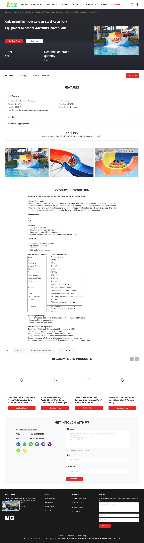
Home (7, 12)
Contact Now (75, 479)
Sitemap (60, 536)
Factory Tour (49, 502)
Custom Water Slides (78, 503)
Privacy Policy (82, 536)
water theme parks (65, 350)
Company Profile (50, 498)
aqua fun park (19, 350)
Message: (70, 429)
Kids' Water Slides (77, 507)
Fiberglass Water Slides (79, 498)
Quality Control (49, 506)
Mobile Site (70, 536)
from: (69, 455)
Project (104, 4)
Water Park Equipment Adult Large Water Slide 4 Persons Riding (121, 400)
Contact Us (48, 511)
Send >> (104, 526)
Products (15, 12)
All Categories (76, 511)
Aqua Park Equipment (27, 12)
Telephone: (71, 466)
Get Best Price (14, 41)
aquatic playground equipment (41, 350)
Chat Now (35, 41)
